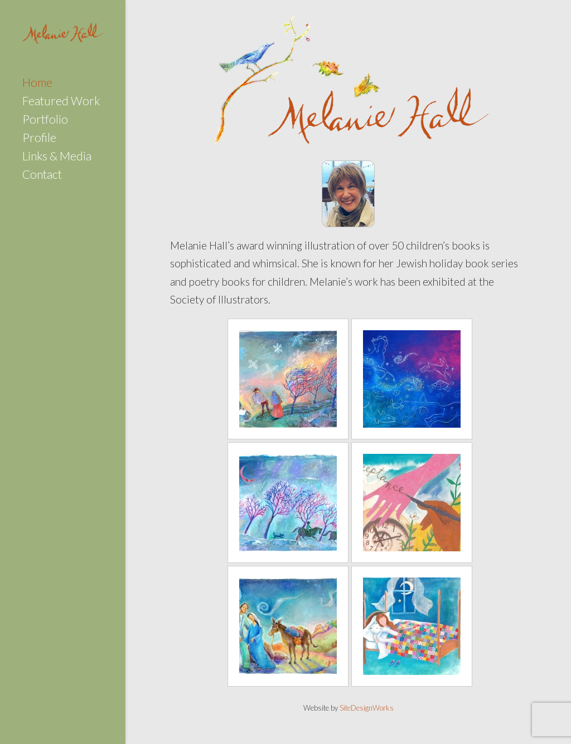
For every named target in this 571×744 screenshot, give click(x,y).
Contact (42, 175)
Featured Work (61, 102)
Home (37, 84)
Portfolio (45, 120)
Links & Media (56, 157)
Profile (39, 139)
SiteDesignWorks (367, 707)
